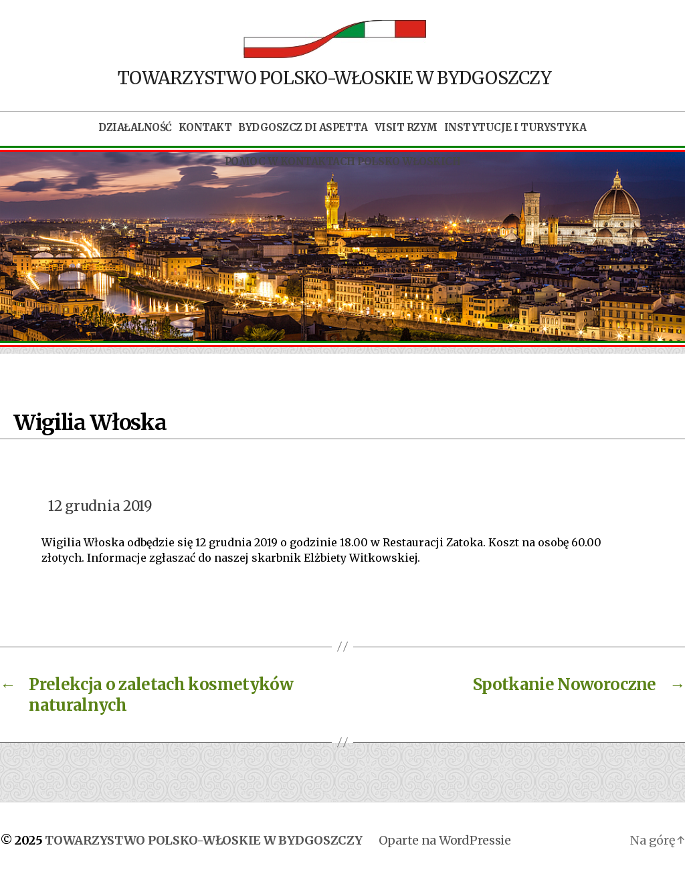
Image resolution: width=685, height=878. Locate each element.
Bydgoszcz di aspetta (302, 128)
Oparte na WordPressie (445, 840)
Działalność (135, 128)
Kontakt (205, 128)
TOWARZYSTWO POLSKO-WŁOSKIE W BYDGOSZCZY (203, 840)
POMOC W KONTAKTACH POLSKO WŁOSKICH (342, 162)
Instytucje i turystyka (515, 128)
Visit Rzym (406, 128)
